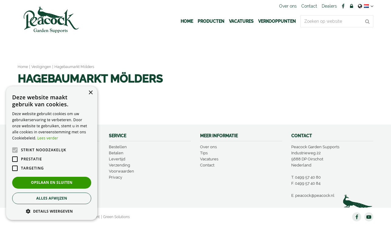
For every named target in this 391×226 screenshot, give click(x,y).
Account (351, 6)
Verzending (119, 165)
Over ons (208, 147)
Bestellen (118, 147)
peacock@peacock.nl (314, 195)
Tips (204, 153)
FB (343, 6)
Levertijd (117, 159)
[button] (51, 211)
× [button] (90, 93)
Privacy (115, 177)
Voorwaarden (121, 171)
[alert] (51, 153)
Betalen (116, 153)
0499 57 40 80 (308, 177)
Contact (207, 165)
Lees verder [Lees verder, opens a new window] (47, 138)
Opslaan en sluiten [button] (52, 182)
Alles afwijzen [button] (51, 198)
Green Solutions (116, 217)
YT (368, 216)
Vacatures (209, 159)
